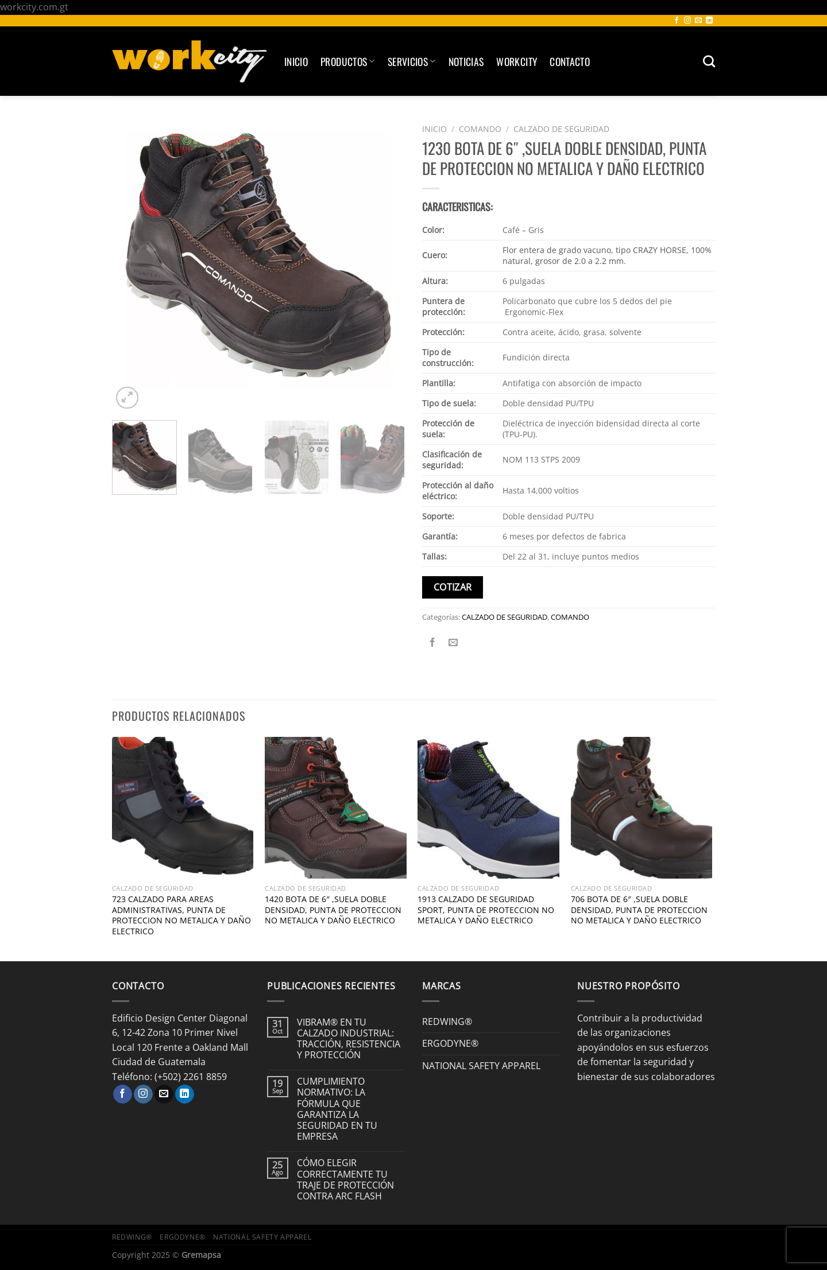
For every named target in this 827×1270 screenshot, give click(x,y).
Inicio (296, 61)
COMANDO (480, 128)
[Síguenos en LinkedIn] (709, 21)
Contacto (570, 61)
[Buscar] (709, 61)
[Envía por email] (453, 642)
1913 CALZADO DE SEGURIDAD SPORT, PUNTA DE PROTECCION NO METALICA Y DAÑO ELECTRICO (486, 910)
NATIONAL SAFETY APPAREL (481, 1065)
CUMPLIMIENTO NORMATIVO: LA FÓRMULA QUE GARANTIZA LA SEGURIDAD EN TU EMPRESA (337, 1109)
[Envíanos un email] (698, 21)
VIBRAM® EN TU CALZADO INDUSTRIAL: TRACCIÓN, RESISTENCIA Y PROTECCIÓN (348, 1039)
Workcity (516, 61)
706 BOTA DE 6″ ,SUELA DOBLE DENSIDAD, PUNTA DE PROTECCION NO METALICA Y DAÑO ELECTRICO (639, 910)
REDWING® (447, 1021)
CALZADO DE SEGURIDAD (561, 128)
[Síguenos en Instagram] (687, 21)
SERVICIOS (412, 61)
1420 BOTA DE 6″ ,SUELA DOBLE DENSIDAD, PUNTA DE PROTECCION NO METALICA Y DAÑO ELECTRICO (333, 910)
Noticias (466, 61)
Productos (347, 61)
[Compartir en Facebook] (432, 642)
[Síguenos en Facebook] (676, 21)
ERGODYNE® (450, 1043)
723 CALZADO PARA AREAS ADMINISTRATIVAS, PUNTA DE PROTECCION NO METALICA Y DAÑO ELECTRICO (181, 915)
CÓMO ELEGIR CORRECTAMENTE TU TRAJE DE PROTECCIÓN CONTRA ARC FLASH (345, 1180)
